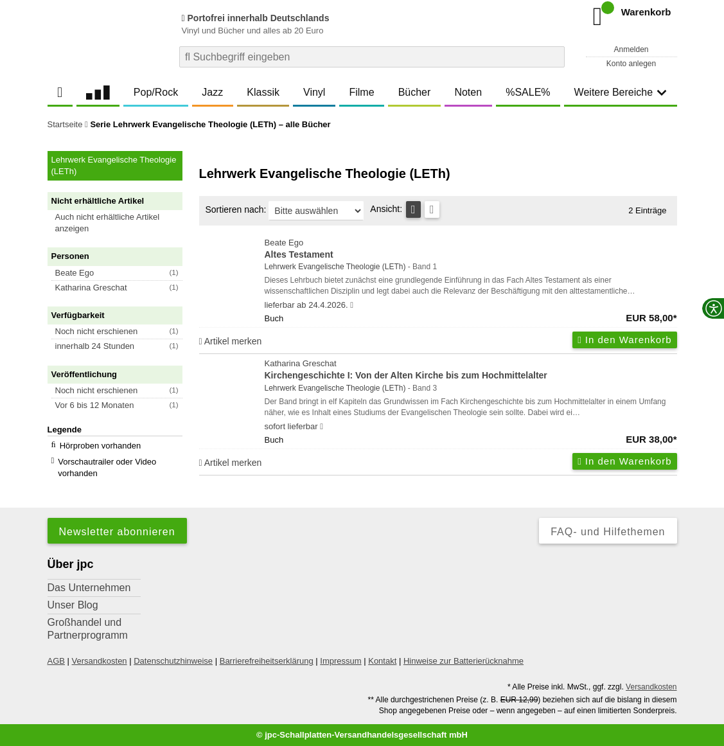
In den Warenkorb (624, 339)
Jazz (212, 92)
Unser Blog (73, 604)
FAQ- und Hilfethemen (608, 531)
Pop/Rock (156, 92)
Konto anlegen (631, 63)
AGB (56, 661)
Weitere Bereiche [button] (620, 92)
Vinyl (314, 92)
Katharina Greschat (471, 370)
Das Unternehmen (89, 587)
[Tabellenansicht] (413, 209)
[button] (120, 223)
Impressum (340, 661)
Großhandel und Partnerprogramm (88, 629)
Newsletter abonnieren (117, 531)
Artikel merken (230, 341)
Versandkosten (99, 661)
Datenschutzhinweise (173, 661)
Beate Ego (471, 250)
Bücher (414, 92)
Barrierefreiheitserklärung (266, 661)
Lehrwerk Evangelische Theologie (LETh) (335, 266)
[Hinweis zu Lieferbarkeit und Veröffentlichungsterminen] (351, 305)
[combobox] (372, 56)
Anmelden (631, 49)
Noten (468, 92)
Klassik (263, 92)
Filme (361, 92)
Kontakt (382, 661)
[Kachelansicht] (432, 209)
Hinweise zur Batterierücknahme (463, 661)
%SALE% (528, 92)
